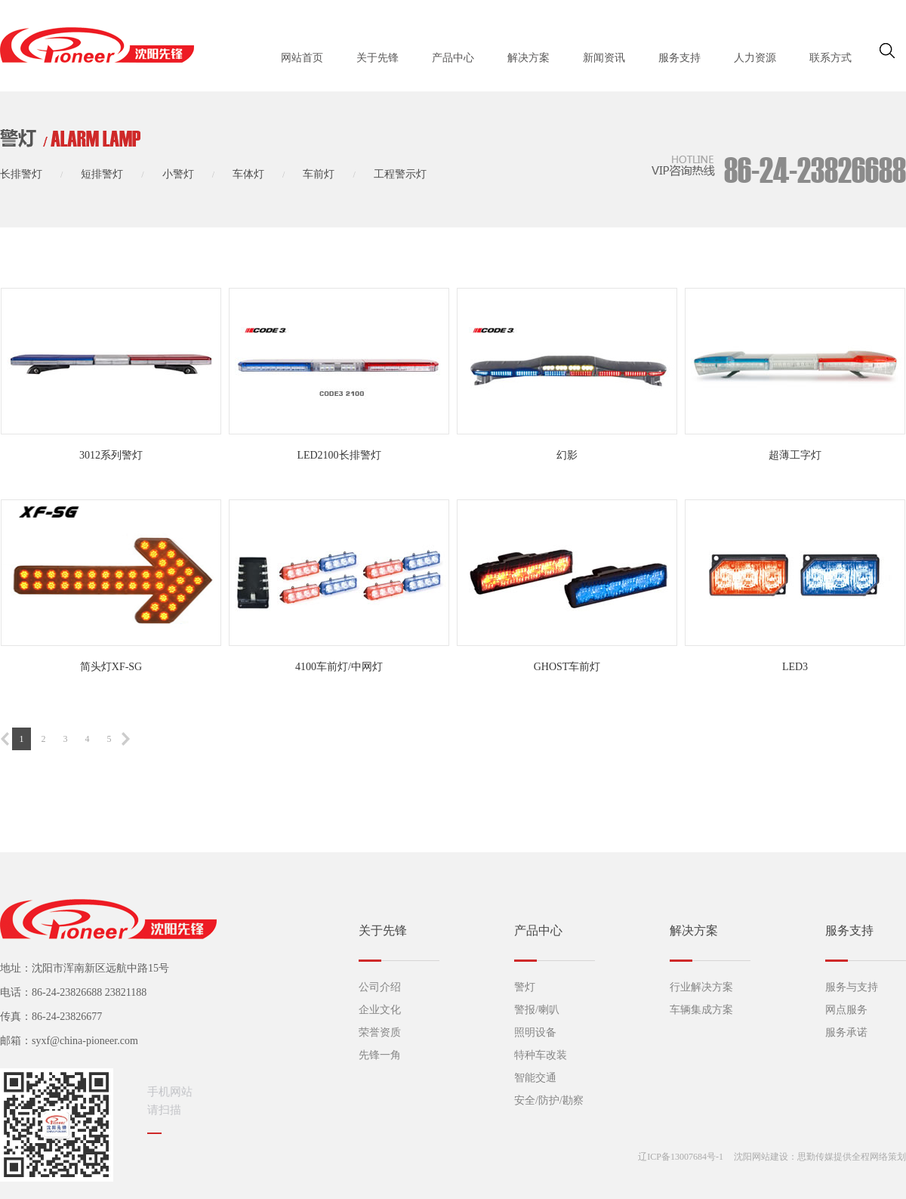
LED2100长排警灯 (339, 455)
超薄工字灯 (795, 455)
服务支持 (679, 57)
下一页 (126, 739)
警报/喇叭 (536, 1009)
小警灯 (178, 174)
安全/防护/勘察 (549, 1100)
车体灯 (248, 174)
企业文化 (380, 1009)
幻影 (567, 455)
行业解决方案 (701, 987)
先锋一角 (380, 1055)
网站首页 (302, 57)
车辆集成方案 (701, 1009)
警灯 (524, 987)
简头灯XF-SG (111, 666)
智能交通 (535, 1077)
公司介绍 (380, 987)
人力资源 (755, 57)
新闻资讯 (604, 57)
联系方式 (830, 57)
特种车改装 (540, 1055)
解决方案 (528, 57)
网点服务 (846, 1009)
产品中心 (453, 57)
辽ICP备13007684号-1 (680, 1156)
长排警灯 (21, 174)
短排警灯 (102, 174)
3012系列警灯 (111, 455)
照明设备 (535, 1032)
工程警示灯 (400, 174)
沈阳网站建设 (761, 1156)
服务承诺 (846, 1032)
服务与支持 (851, 987)
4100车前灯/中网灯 (339, 666)
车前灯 (318, 174)
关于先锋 (377, 57)
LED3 (795, 666)
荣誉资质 (380, 1032)
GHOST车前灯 (567, 666)
